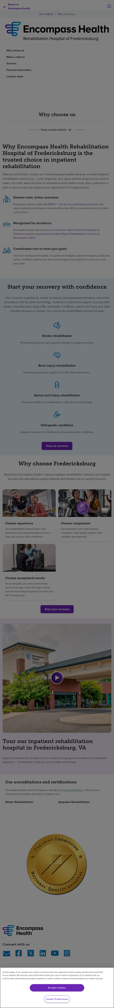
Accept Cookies (57, 987)
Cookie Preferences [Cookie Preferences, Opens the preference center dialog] (57, 999)
